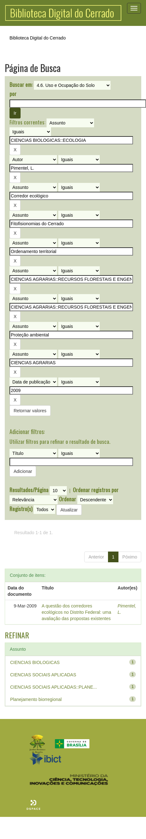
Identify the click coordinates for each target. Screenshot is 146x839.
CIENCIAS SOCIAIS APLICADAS (43, 674)
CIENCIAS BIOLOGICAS (35, 662)
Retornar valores (30, 410)
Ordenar (67, 499)
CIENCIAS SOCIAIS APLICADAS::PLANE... (53, 687)
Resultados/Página (29, 490)
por (13, 94)
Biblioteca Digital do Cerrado (38, 37)
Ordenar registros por (95, 490)
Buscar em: (21, 84)
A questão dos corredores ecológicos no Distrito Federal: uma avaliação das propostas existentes (76, 612)
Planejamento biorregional (36, 699)
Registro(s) (21, 509)
